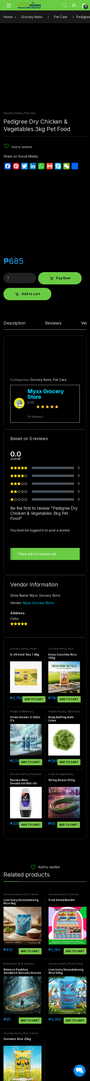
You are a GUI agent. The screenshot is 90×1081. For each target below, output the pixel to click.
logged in (37, 453)
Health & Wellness (21, 634)
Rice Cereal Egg (60, 573)
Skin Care (73, 634)
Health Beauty (57, 634)
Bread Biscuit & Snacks (18, 886)
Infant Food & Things (23, 573)
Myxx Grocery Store (38, 526)
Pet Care (60, 17)
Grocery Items (31, 17)
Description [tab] (14, 246)
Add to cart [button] (33, 622)
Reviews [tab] (53, 246)
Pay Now (63, 201)
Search (64, 5)
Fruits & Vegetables (60, 697)
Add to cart (30, 217)
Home (7, 17)
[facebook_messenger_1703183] (79, 1070)
